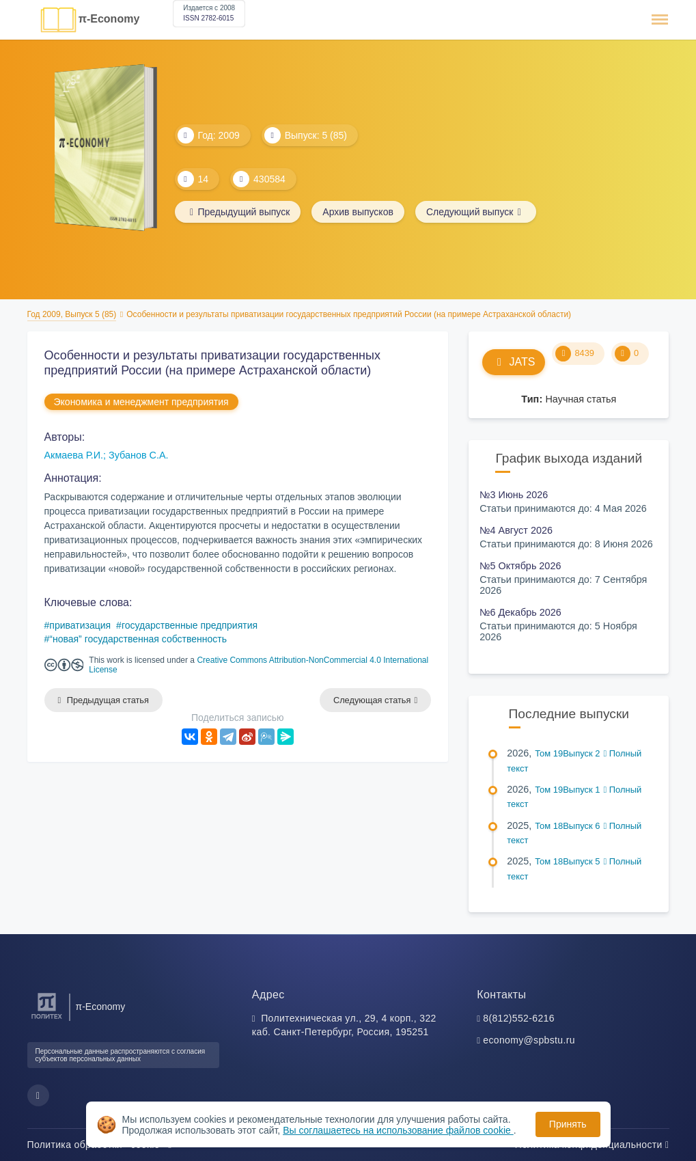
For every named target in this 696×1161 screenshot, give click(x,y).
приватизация (80, 625)
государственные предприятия (189, 625)
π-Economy (109, 19)
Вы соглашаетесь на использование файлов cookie (398, 1130)
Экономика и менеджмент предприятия (141, 401)
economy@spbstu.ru (529, 1040)
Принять (568, 1124)
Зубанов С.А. (139, 455)
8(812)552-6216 (519, 1018)
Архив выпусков (357, 211)
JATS (513, 362)
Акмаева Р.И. (74, 455)
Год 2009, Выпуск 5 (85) (72, 314)
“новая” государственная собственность (138, 638)
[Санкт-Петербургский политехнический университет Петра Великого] (46, 1019)
